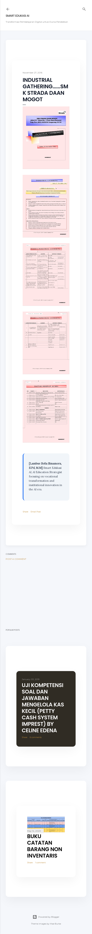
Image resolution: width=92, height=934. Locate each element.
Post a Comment (16, 559)
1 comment (40, 862)
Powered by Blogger (46, 917)
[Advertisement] (46, 594)
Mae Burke (55, 923)
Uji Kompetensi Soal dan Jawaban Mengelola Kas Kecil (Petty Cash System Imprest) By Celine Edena (43, 707)
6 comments (36, 737)
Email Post (36, 511)
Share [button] (25, 511)
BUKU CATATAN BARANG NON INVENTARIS (44, 846)
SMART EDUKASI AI (17, 16)
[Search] (84, 8)
